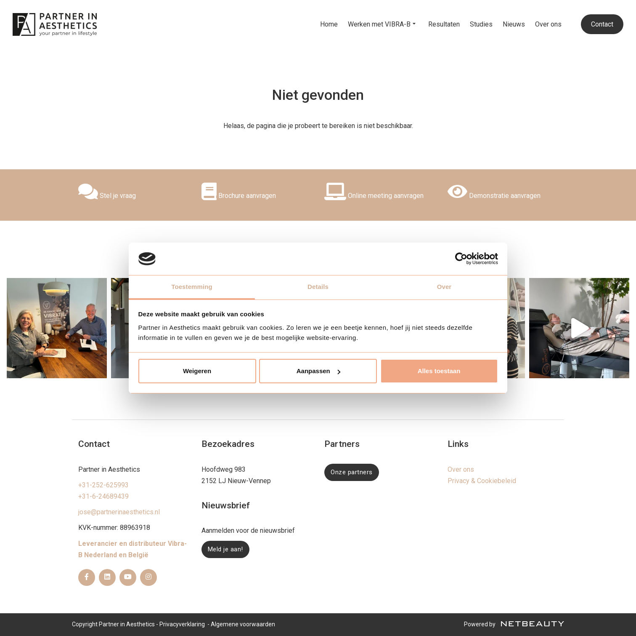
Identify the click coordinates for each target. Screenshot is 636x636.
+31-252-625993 (103, 485)
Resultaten (444, 24)
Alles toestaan (439, 370)
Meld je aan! (225, 549)
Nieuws (514, 24)
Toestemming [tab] (191, 286)
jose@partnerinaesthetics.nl (119, 512)
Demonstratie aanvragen (494, 196)
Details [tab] (318, 286)
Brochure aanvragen (238, 196)
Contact (602, 24)
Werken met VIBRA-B (383, 24)
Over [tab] (444, 286)
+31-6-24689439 (103, 496)
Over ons (548, 24)
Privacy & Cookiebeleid (482, 481)
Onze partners (352, 472)
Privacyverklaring (182, 624)
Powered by (514, 624)
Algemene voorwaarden (243, 624)
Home (329, 24)
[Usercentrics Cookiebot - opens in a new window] (461, 258)
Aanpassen (318, 370)
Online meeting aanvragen (374, 196)
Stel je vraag (107, 196)
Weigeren (197, 370)
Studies (481, 24)
